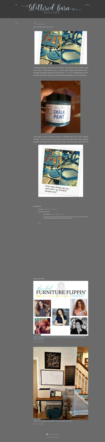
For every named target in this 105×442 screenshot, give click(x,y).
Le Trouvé (68, 73)
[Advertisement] (60, 262)
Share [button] (17, 23)
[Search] (87, 5)
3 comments (40, 423)
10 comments (40, 341)
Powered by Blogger (52, 434)
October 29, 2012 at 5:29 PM (50, 209)
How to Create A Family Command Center (52, 421)
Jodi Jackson (46, 214)
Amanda (40, 209)
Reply (40, 223)
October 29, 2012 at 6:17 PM (57, 214)
